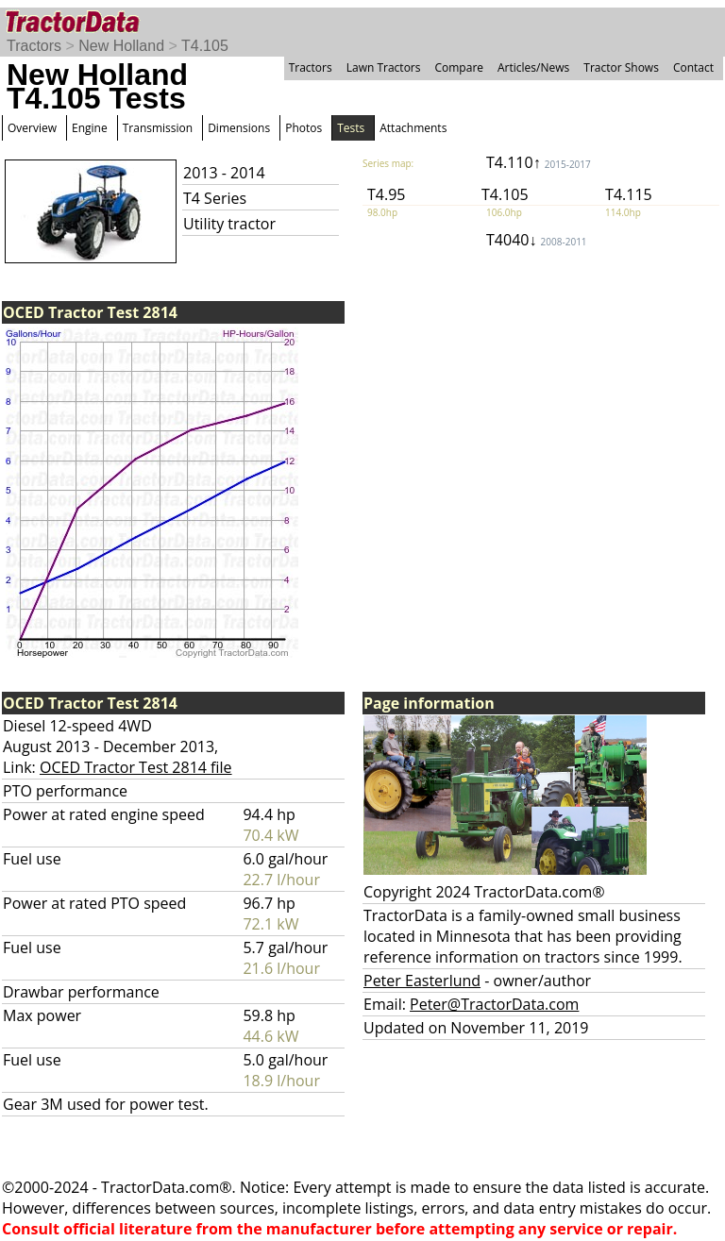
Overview (32, 128)
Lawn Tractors (383, 67)
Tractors (34, 46)
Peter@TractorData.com (494, 1004)
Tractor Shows (621, 67)
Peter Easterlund (422, 980)
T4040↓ (536, 239)
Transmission (158, 128)
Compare (458, 67)
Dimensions (239, 128)
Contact (693, 67)
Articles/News (533, 67)
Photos (303, 128)
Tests (350, 128)
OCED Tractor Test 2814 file (136, 767)
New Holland (121, 46)
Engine (90, 128)
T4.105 (204, 46)
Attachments (413, 128)
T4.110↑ (538, 162)
